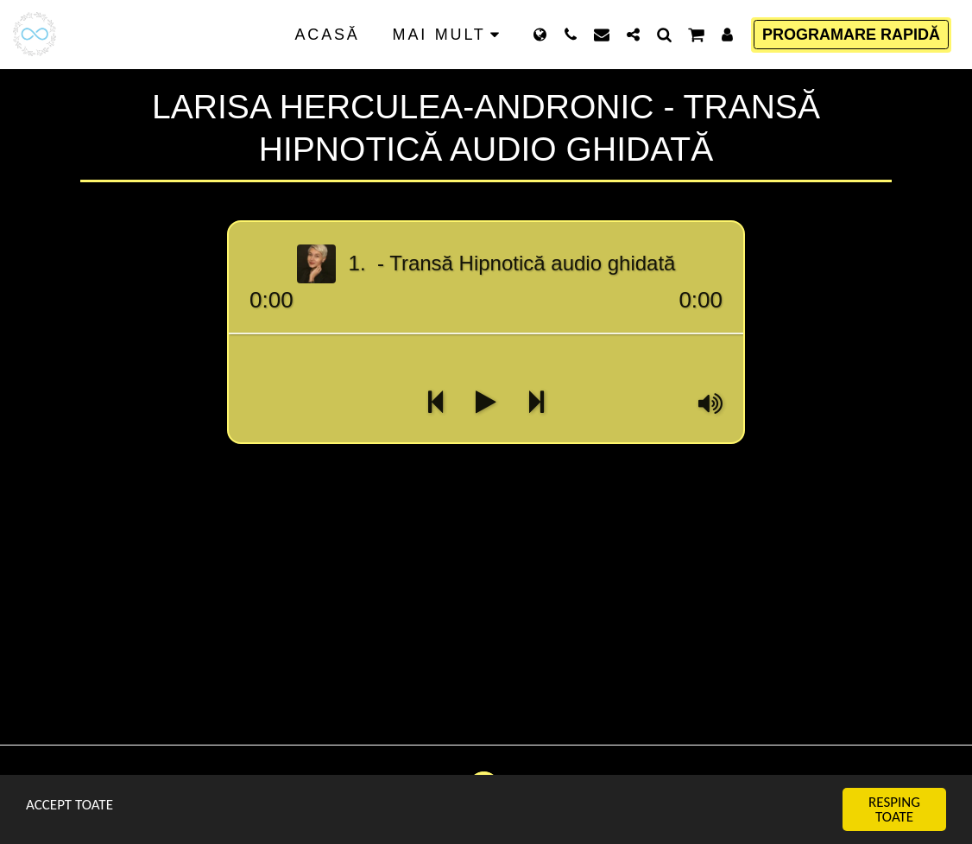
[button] (570, 34)
